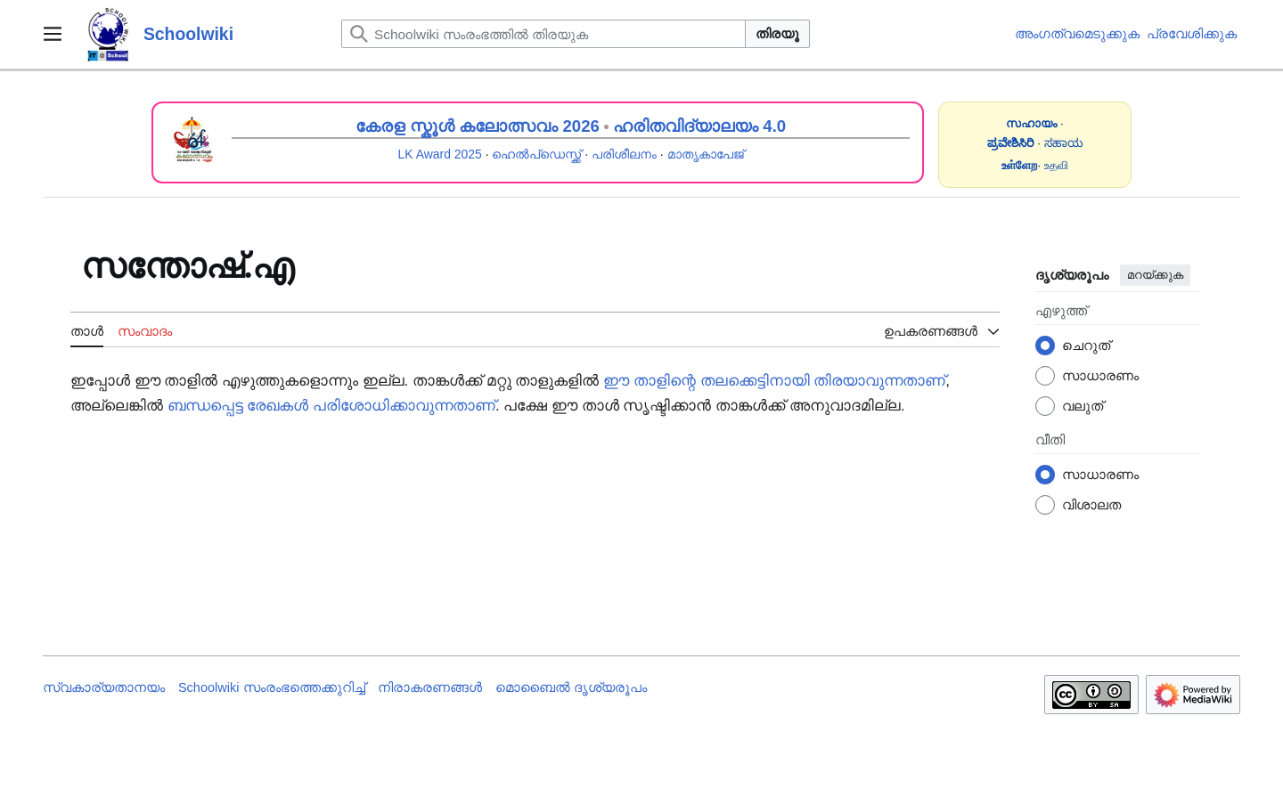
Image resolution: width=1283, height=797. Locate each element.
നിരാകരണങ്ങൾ (430, 687)
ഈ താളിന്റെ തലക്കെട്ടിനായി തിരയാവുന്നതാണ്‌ (774, 380)
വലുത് (1082, 405)
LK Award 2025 (440, 154)
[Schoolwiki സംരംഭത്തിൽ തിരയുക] (543, 34)
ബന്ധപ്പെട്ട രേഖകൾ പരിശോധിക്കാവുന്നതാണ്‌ (331, 405)
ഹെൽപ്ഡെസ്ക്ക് (536, 154)
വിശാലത (1091, 504)
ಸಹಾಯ (1063, 143)
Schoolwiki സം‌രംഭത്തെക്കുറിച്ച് (271, 687)
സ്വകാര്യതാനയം (104, 687)
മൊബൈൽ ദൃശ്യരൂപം (571, 687)
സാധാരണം (1100, 375)
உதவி (1056, 165)
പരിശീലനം (624, 154)
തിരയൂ (777, 33)
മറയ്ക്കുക (1155, 274)
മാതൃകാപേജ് (705, 154)
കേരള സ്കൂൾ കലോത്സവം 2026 (477, 126)
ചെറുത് (1086, 345)
